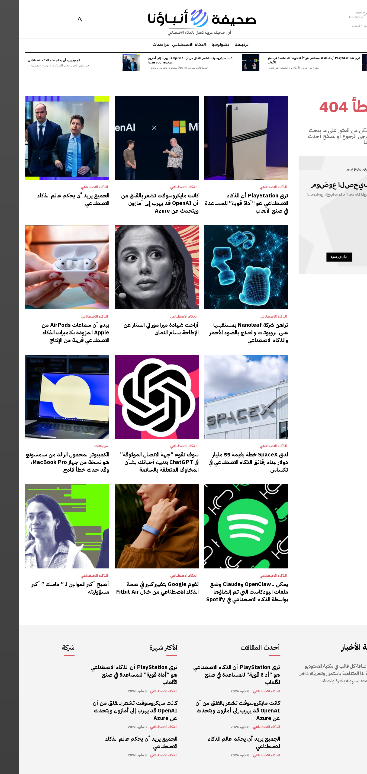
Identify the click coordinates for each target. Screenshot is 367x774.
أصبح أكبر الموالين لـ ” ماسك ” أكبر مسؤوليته (52, 588)
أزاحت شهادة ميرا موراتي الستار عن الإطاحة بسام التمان (142, 329)
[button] (61, 19)
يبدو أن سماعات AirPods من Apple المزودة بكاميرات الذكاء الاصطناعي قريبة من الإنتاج (57, 332)
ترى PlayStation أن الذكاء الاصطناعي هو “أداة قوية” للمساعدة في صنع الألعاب (295, 60)
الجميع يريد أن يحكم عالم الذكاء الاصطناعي (35, 60)
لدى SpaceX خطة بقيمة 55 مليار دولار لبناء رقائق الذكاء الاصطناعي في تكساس (229, 462)
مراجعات (82, 446)
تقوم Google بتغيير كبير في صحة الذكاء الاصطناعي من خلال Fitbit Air (138, 588)
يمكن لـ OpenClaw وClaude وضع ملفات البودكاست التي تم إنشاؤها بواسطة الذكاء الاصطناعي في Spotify (228, 591)
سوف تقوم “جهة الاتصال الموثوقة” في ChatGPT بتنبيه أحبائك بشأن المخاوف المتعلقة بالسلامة (140, 462)
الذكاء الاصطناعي (254, 187)
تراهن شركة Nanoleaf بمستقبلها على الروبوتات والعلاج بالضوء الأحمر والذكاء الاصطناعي (230, 332)
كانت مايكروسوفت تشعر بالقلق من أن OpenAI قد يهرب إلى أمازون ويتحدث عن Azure (171, 60)
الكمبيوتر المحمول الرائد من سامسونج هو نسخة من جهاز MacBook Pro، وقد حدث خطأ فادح (49, 462)
